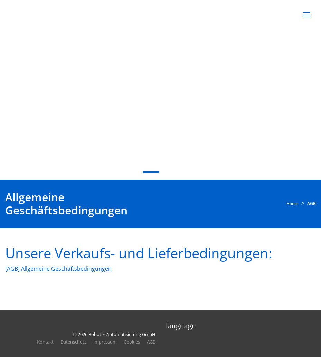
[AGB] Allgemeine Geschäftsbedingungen (58, 268)
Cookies (132, 342)
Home (292, 203)
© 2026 (114, 334)
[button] (306, 15)
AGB (311, 203)
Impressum (105, 342)
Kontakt (45, 342)
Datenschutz (73, 342)
